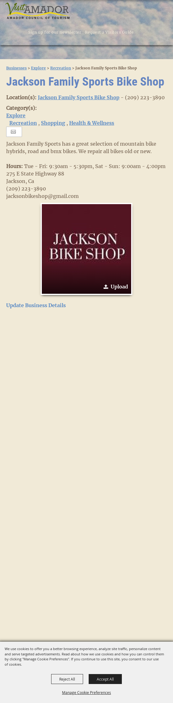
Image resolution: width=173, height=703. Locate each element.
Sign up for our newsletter (54, 32)
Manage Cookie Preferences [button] (86, 692)
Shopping (53, 123)
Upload (119, 287)
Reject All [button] (67, 679)
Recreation (60, 68)
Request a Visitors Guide (109, 32)
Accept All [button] (105, 679)
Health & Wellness (91, 123)
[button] (145, 32)
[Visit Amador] (37, 11)
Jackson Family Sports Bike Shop (78, 97)
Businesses (16, 68)
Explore (38, 68)
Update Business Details (36, 305)
